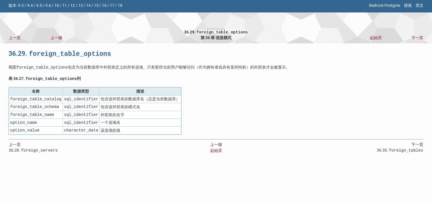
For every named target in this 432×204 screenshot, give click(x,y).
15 (96, 5)
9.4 (30, 5)
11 (64, 5)
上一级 (56, 38)
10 (56, 5)
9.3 (21, 5)
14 (88, 5)
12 (72, 5)
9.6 (48, 5)
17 (112, 5)
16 (104, 5)
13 (80, 5)
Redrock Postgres (384, 5)
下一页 (417, 38)
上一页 (15, 38)
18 (120, 5)
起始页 (376, 38)
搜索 (408, 5)
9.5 (39, 5)
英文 (420, 5)
